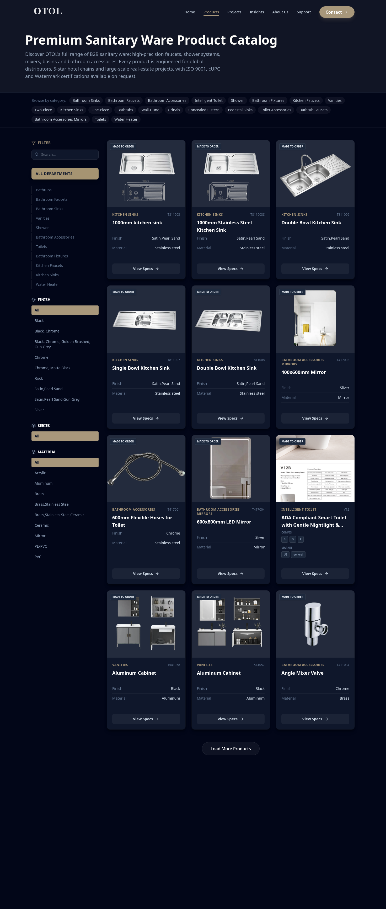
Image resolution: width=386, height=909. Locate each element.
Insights (257, 11)
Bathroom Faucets (124, 100)
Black (39, 320)
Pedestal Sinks (240, 109)
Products (211, 12)
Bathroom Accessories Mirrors (61, 119)
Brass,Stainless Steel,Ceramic (59, 514)
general (298, 554)
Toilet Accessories (276, 109)
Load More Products (231, 749)
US (285, 554)
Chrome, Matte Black (53, 367)
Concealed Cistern (203, 109)
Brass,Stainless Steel (52, 504)
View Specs (146, 268)
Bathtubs (125, 109)
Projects (234, 11)
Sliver (39, 409)
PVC (38, 556)
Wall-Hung (150, 109)
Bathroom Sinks (86, 100)
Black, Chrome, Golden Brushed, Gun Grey (62, 344)
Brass (39, 493)
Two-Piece (43, 109)
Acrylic (40, 472)
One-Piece (100, 109)
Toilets (100, 119)
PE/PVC (41, 546)
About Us (280, 11)
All (37, 310)
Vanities (335, 100)
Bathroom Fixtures (268, 100)
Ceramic (42, 525)
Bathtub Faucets (313, 109)
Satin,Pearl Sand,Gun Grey (57, 399)
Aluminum (43, 483)
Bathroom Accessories (167, 100)
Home (189, 11)
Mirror (40, 535)
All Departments (54, 173)
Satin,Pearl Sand (49, 388)
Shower (237, 100)
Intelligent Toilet (208, 100)
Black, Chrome (47, 331)
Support (304, 11)
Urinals (174, 109)
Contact (337, 12)
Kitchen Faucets (306, 100)
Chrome (41, 357)
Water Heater (125, 119)
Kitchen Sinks (71, 109)
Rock (39, 378)
